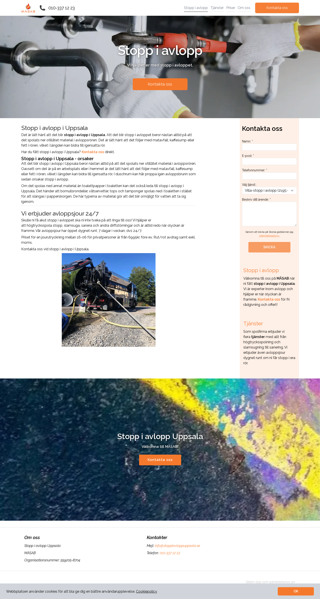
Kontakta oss (277, 8)
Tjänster (217, 8)
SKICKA (269, 247)
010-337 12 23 (61, 8)
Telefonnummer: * (269, 173)
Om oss (244, 8)
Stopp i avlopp (196, 8)
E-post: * (269, 159)
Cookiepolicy (146, 591)
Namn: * (269, 145)
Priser (230, 8)
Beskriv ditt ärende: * (269, 212)
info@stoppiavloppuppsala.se (177, 546)
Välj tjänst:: (269, 188)
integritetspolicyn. (269, 235)
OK (295, 591)
